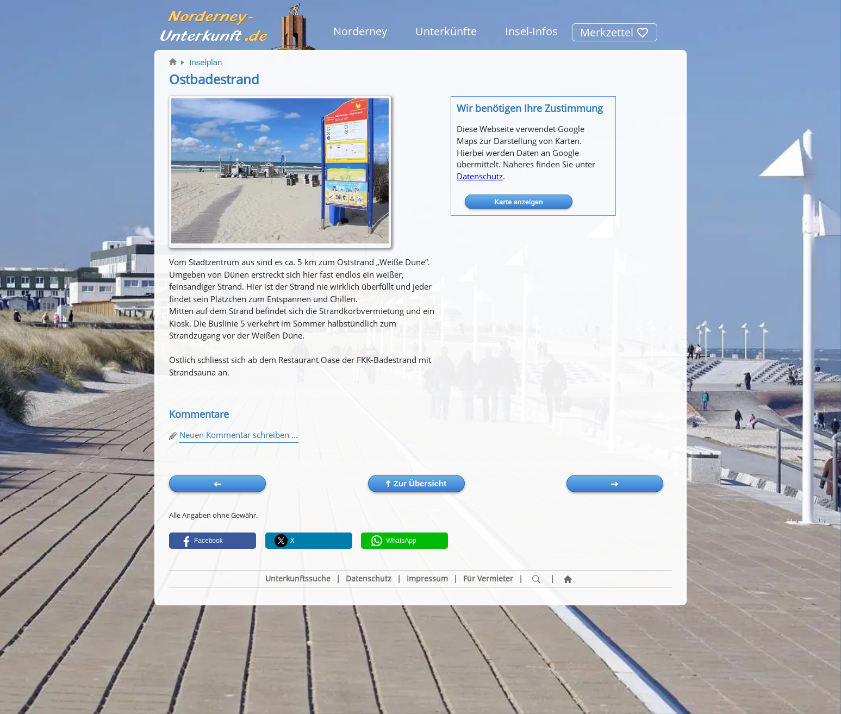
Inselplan (205, 62)
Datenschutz (480, 176)
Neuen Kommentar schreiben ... (238, 434)
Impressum (427, 579)
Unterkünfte (446, 31)
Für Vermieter (488, 579)
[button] (212, 541)
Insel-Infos (531, 31)
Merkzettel (614, 32)
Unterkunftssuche (298, 579)
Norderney (360, 31)
